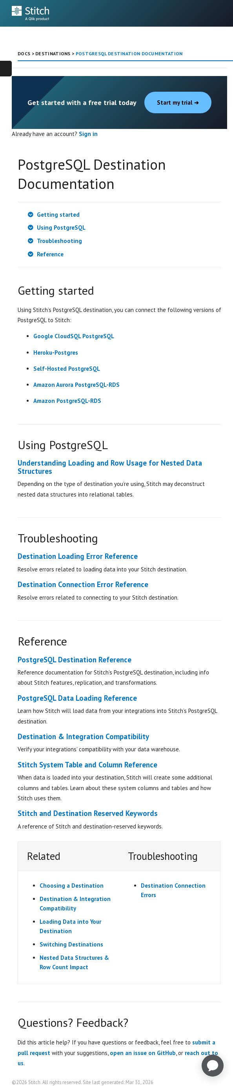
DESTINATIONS (53, 53)
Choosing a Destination (72, 885)
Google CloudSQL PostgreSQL (73, 336)
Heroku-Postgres (55, 352)
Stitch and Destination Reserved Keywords (88, 813)
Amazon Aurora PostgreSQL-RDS (76, 384)
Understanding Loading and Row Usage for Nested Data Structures (110, 467)
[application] (212, 1065)
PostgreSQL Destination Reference (74, 659)
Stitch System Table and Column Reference (87, 764)
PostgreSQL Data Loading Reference (77, 698)
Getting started (58, 214)
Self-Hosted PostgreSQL (66, 368)
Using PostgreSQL (61, 227)
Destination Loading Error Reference (78, 556)
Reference (50, 254)
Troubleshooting (59, 241)
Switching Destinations (71, 944)
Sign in (88, 134)
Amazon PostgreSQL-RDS (67, 400)
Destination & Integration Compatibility (83, 736)
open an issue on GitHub (143, 1053)
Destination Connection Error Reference (83, 584)
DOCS (24, 53)
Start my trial (178, 102)
